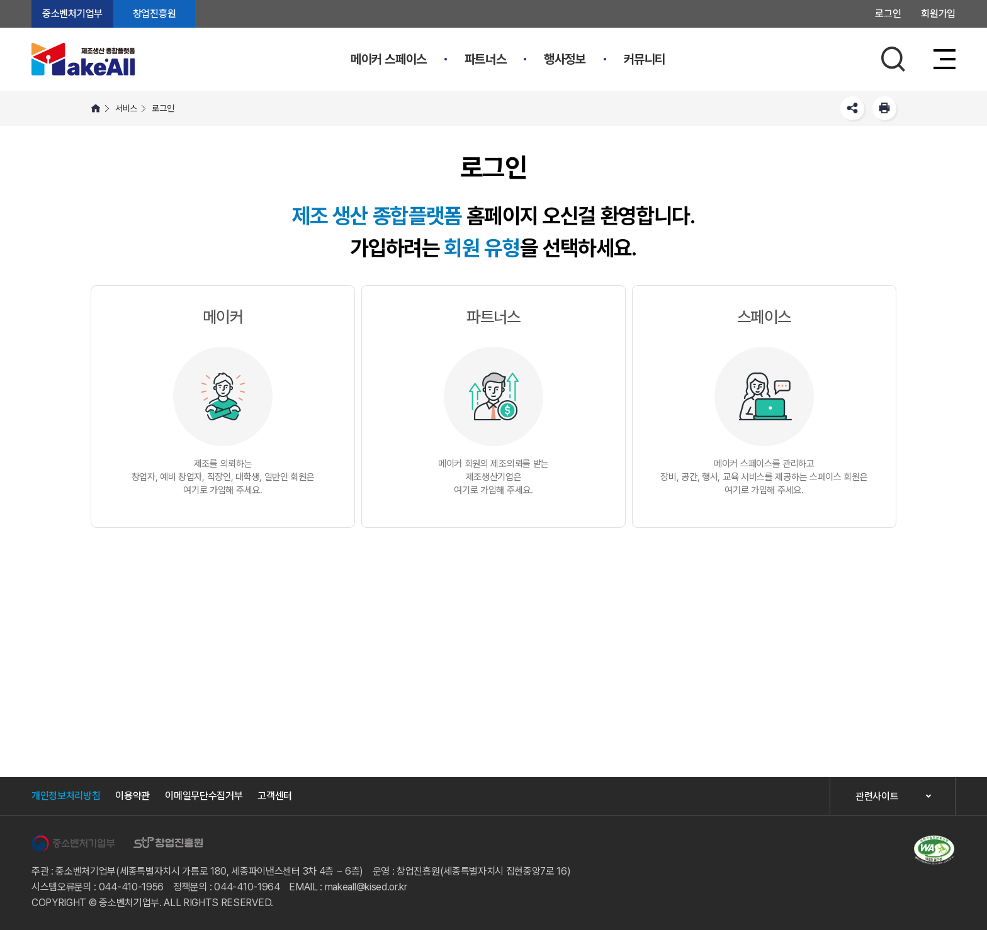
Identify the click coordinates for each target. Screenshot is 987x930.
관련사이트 (876, 796)
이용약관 (132, 796)
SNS (852, 108)
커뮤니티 (644, 59)
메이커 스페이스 (389, 59)
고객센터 (274, 796)
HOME (96, 108)
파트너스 (485, 59)
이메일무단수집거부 (203, 796)
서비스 (126, 108)
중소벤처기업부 (72, 14)
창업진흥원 (154, 14)
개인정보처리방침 (65, 796)
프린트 (884, 108)
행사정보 (564, 59)
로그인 (888, 14)
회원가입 (938, 14)
